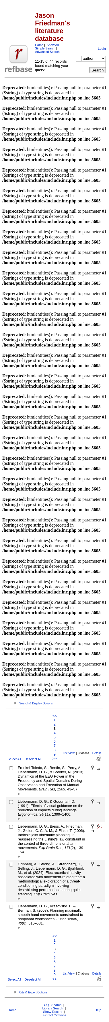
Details (96, 753)
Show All (53, 45)
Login (102, 48)
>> (54, 758)
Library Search (52, 1008)
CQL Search (52, 1005)
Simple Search (45, 48)
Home (39, 45)
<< (54, 716)
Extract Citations (54, 1015)
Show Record (52, 1011)
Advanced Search (47, 51)
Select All (14, 759)
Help (98, 1010)
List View (69, 753)
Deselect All (33, 759)
